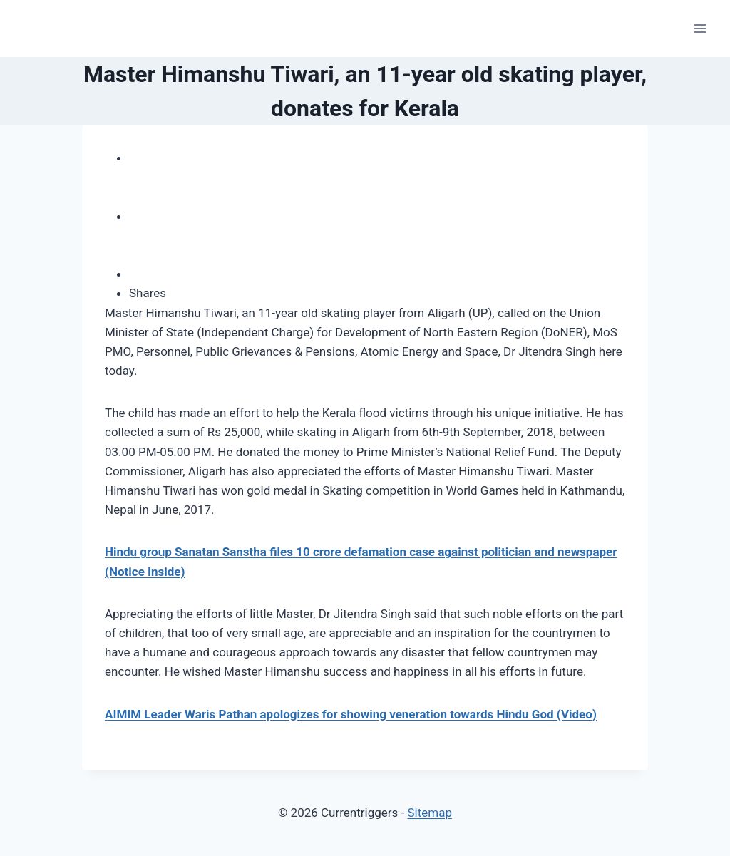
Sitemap (429, 812)
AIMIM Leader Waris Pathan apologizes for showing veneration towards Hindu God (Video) (351, 714)
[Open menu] (700, 28)
